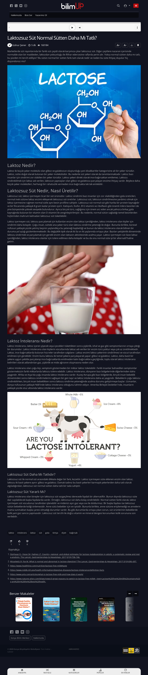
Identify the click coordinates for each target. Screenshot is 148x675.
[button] (137, 27)
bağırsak (73, 532)
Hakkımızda (16, 15)
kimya (55, 532)
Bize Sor (28, 15)
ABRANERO (74, 660)
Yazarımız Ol (41, 15)
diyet (64, 532)
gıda (47, 532)
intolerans (22, 532)
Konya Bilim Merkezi (20, 649)
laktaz (33, 532)
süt (40, 532)
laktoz (11, 532)
